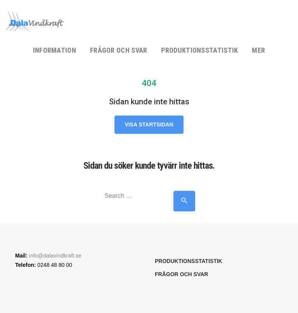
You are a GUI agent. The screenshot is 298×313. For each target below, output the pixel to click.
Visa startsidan (149, 124)
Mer (258, 50)
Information (54, 50)
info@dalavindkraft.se (55, 255)
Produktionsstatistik (199, 50)
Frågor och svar (118, 50)
